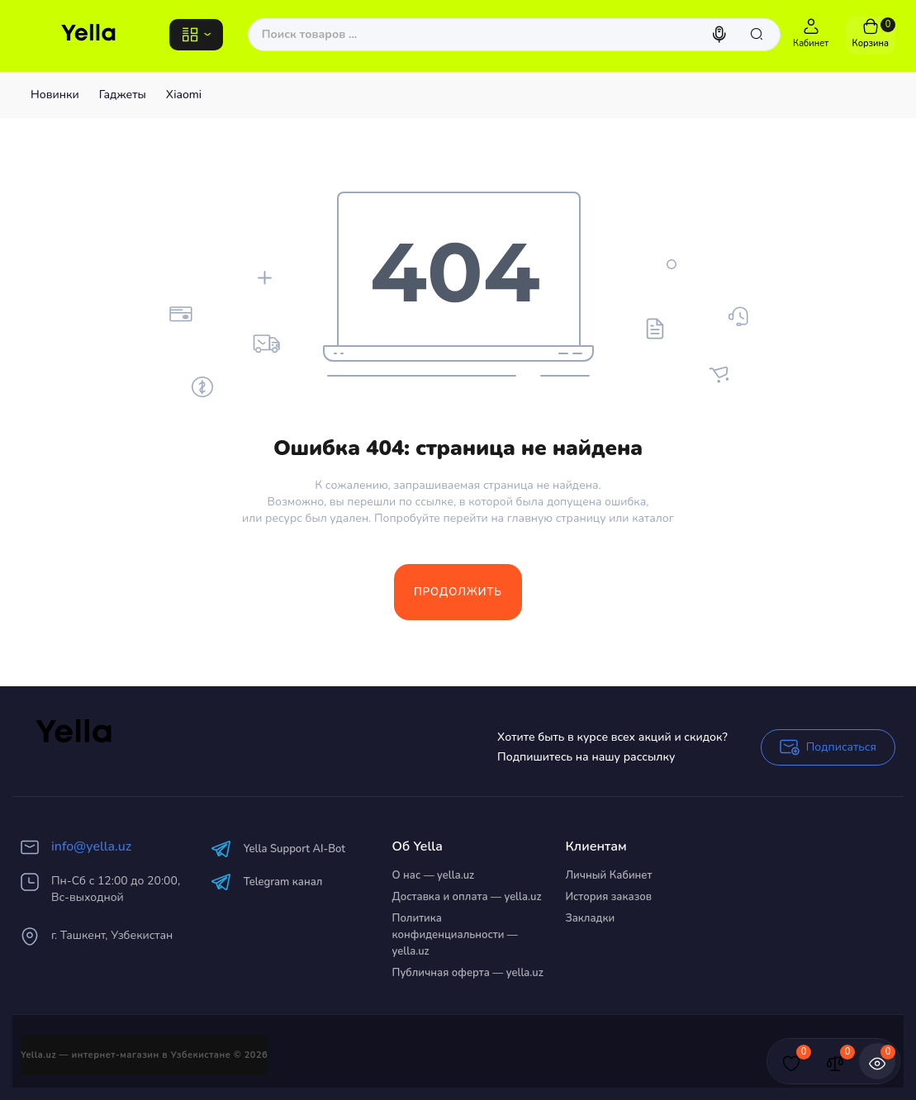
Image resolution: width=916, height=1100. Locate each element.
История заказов (608, 896)
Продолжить (458, 592)
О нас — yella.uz (433, 875)
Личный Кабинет (608, 875)
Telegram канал (267, 881)
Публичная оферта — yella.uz (467, 972)
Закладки (590, 918)
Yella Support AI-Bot (278, 848)
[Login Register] (811, 34)
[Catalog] (196, 34)
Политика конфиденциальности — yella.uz (455, 935)
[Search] (721, 34)
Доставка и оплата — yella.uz (467, 896)
